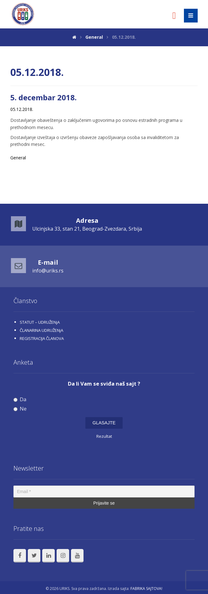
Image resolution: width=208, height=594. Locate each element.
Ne (20, 409)
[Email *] (104, 491)
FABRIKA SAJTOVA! (146, 588)
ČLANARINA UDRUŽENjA (41, 330)
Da (19, 399)
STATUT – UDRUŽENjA (40, 322)
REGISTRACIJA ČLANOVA (42, 338)
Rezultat (104, 436)
